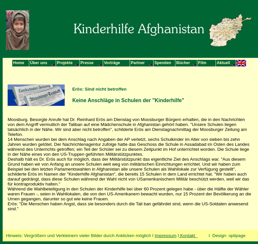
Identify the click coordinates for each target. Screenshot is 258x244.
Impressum (165, 235)
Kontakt (188, 235)
